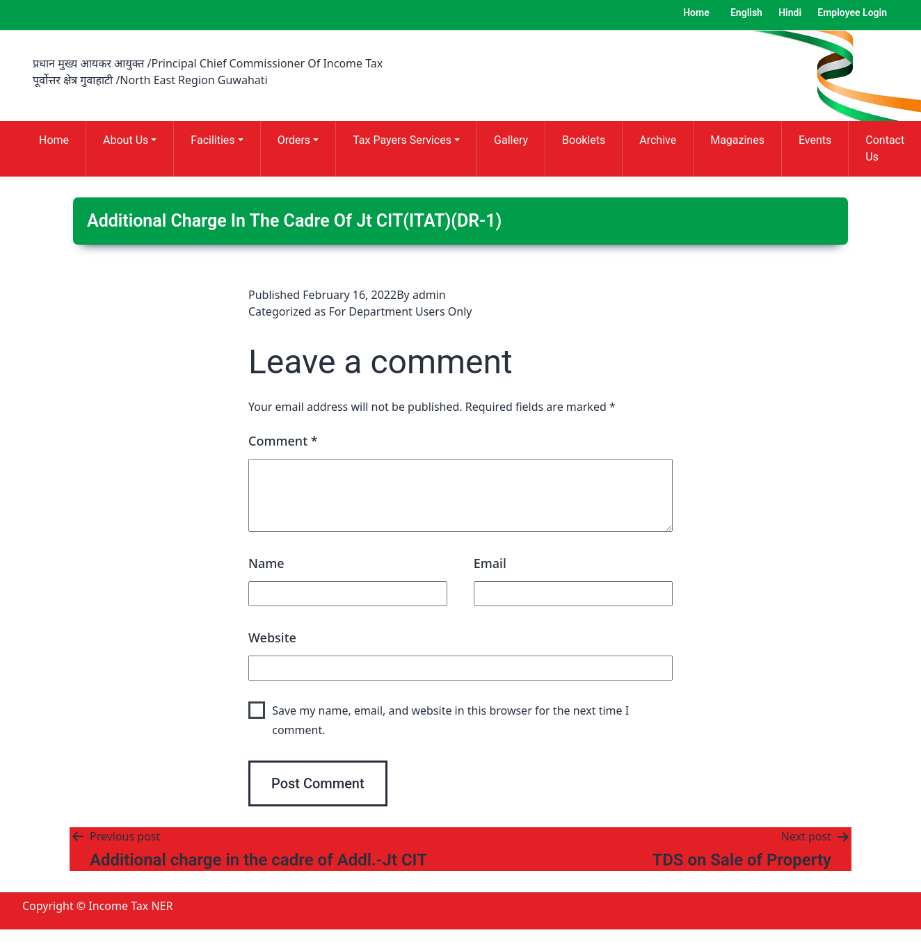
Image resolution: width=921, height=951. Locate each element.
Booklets (583, 140)
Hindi (789, 12)
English (746, 12)
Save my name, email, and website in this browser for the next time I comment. (450, 720)
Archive (657, 140)
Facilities (212, 140)
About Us (125, 140)
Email (490, 563)
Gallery (511, 140)
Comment (283, 440)
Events (815, 140)
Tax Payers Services (402, 140)
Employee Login (852, 12)
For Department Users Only (400, 311)
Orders (294, 140)
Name (266, 563)
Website (272, 637)
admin (429, 294)
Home (696, 12)
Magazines (737, 140)
